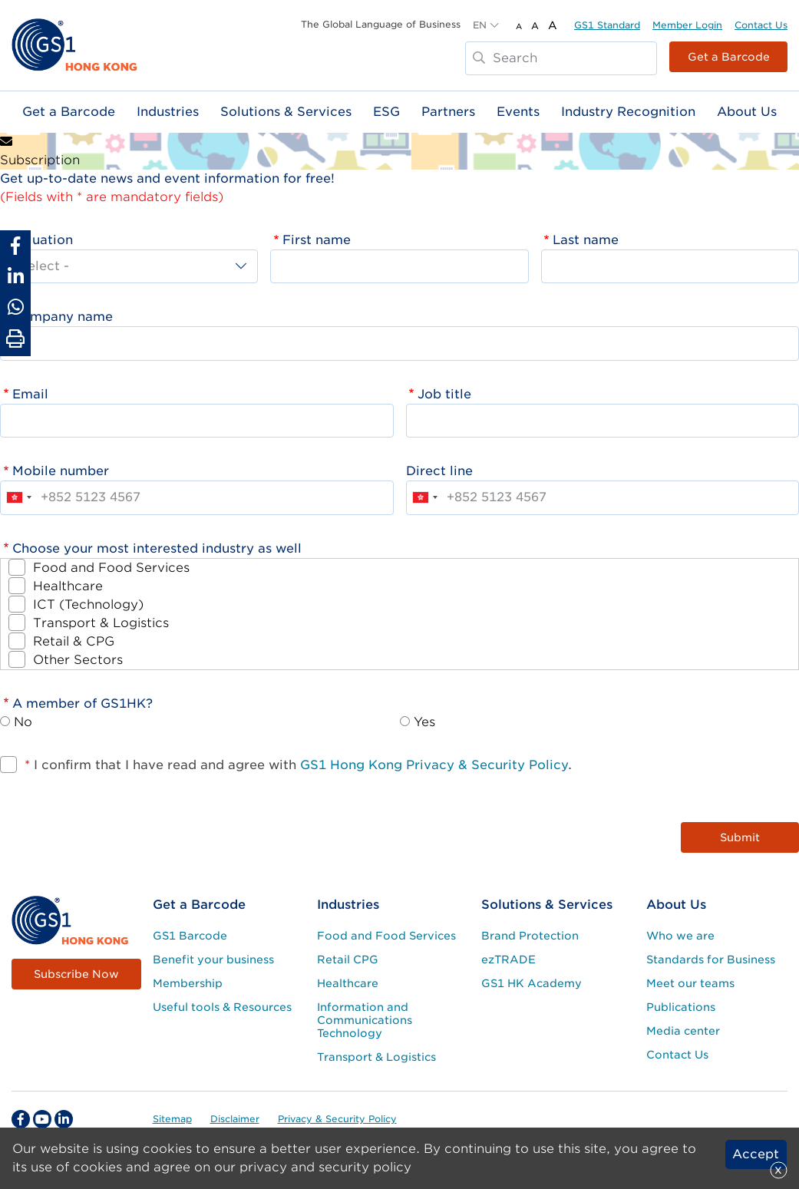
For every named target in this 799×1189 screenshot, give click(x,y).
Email (30, 394)
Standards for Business (710, 959)
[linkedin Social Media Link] (63, 1119)
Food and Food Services (111, 567)
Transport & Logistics (101, 623)
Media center (683, 1031)
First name (316, 240)
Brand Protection (530, 936)
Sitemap (172, 1119)
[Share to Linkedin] (15, 276)
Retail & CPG (73, 641)
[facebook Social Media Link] (21, 1119)
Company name (62, 316)
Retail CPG (347, 959)
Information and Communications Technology (364, 1020)
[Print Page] (15, 339)
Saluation (42, 240)
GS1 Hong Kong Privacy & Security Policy (434, 765)
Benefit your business (213, 959)
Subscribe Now (76, 974)
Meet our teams (690, 983)
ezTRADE (508, 959)
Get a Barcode (729, 57)
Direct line (439, 471)
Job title (444, 394)
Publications (680, 1007)
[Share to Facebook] (15, 245)
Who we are (680, 936)
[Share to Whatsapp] (15, 307)
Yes (424, 722)
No (23, 722)
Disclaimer (234, 1119)
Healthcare (68, 586)
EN (480, 25)
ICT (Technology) (88, 604)
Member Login (687, 25)
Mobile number (60, 471)
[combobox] (18, 497)
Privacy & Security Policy (337, 1119)
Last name (586, 240)
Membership (188, 983)
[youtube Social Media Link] (42, 1119)
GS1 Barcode (190, 936)
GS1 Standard (607, 25)
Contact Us (761, 25)
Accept (755, 1154)
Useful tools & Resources (222, 1007)
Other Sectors (78, 659)
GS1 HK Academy (531, 983)
